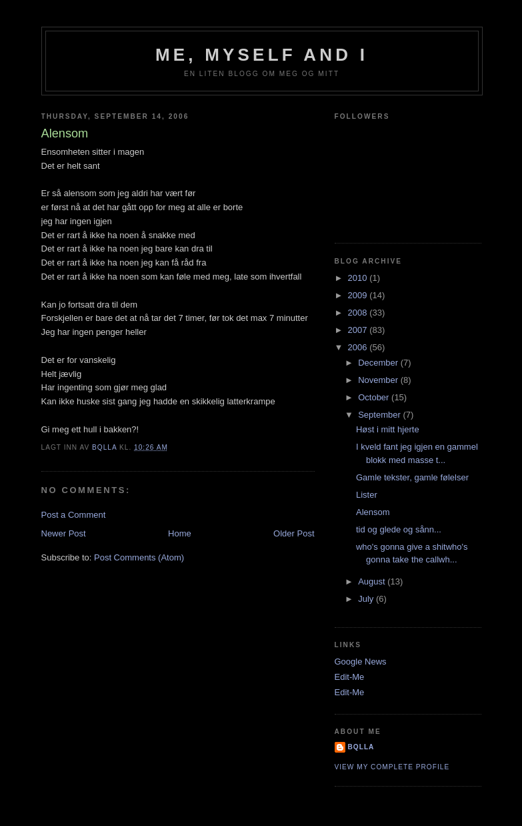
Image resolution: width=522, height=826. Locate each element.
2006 (359, 347)
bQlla (361, 747)
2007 (359, 330)
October (374, 397)
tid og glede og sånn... (398, 529)
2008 (359, 313)
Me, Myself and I (261, 55)
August (372, 581)
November (379, 380)
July (367, 599)
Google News (361, 662)
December (379, 363)
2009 (359, 295)
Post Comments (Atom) (139, 557)
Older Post (293, 533)
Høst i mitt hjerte (387, 429)
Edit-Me (350, 677)
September (380, 415)
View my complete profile (392, 767)
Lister (366, 495)
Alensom (373, 512)
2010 (359, 278)
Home (179, 533)
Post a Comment (73, 515)
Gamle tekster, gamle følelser (412, 477)
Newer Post (63, 533)
